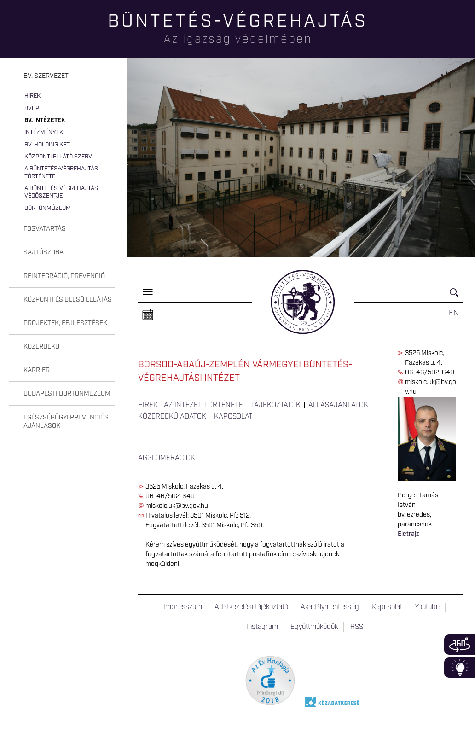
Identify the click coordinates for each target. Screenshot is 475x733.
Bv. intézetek (44, 120)
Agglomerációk (166, 458)
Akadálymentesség (330, 607)
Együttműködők (314, 627)
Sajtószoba (43, 252)
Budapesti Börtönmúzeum (66, 394)
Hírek (32, 96)
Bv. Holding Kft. (47, 145)
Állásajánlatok (338, 405)
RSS (356, 627)
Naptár (148, 315)
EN (454, 313)
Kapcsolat (233, 416)
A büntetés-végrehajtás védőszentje (61, 192)
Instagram (262, 627)
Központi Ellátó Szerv (58, 157)
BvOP (31, 108)
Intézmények (43, 132)
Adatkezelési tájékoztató (251, 607)
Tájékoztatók (276, 405)
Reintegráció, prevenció (64, 276)
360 (459, 644)
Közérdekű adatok (172, 416)
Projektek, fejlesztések (65, 323)
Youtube (427, 607)
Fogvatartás (44, 229)
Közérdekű (41, 347)
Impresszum (182, 607)
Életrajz (408, 534)
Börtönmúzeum (47, 208)
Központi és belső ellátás (67, 300)
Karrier (36, 370)
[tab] (62, 76)
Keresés (456, 296)
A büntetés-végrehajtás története (61, 172)
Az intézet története (203, 405)
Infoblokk (459, 667)
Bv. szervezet (46, 76)
